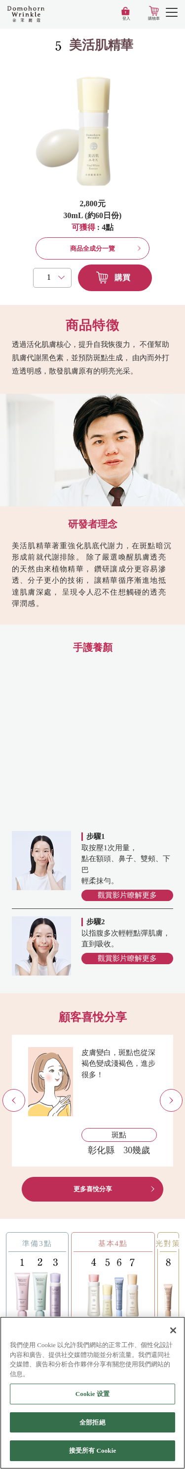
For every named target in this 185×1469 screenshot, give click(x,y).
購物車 (154, 18)
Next (182, 1100)
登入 (126, 18)
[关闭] (173, 1331)
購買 (122, 277)
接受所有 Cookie (92, 1451)
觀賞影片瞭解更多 (127, 895)
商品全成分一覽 (92, 248)
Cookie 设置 (92, 1394)
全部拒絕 (92, 1423)
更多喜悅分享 (93, 1189)
